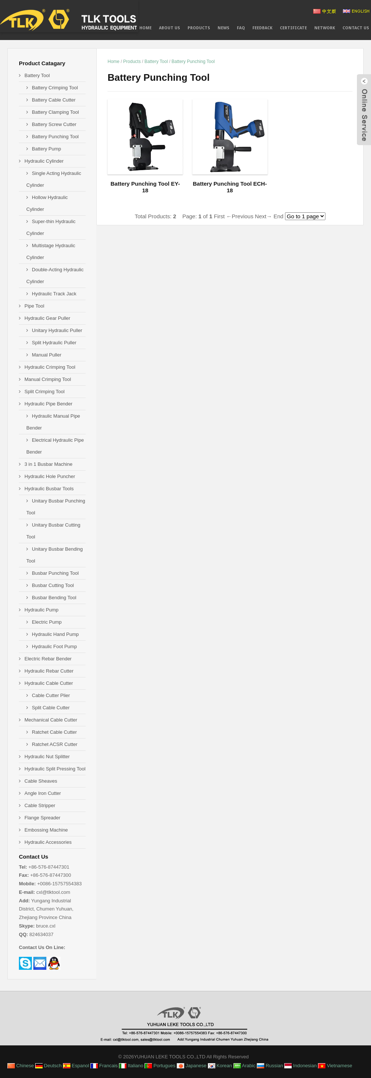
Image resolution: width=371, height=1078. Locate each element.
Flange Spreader (42, 817)
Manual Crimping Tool (47, 379)
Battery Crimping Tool (55, 87)
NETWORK (324, 28)
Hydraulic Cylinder (43, 161)
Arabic (244, 1065)
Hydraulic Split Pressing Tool (55, 769)
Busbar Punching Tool (55, 573)
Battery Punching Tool (193, 61)
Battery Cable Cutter (54, 100)
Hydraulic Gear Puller (47, 318)
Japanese (191, 1065)
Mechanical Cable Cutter (50, 720)
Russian (270, 1065)
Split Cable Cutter (51, 707)
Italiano (131, 1065)
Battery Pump (46, 149)
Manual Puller (47, 355)
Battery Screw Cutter (54, 124)
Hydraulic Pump (41, 610)
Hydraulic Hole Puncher (49, 476)
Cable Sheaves (40, 781)
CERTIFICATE (293, 28)
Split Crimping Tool (44, 391)
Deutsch (48, 1065)
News (223, 28)
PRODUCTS (199, 28)
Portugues (160, 1065)
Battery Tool (156, 61)
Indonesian (300, 1065)
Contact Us (355, 28)
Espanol (76, 1065)
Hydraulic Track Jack (54, 293)
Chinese (20, 1065)
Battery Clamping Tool (55, 112)
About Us (169, 28)
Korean (220, 1065)
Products (131, 61)
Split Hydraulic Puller (54, 342)
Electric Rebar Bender (48, 658)
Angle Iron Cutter (42, 793)
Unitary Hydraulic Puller (57, 330)
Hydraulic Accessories (48, 842)
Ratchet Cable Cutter (54, 732)
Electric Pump (47, 622)
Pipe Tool (34, 306)
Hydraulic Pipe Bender (48, 404)
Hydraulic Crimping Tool (49, 367)
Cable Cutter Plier (51, 695)
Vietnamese (335, 1065)
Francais (103, 1065)
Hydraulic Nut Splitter (47, 756)
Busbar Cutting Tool (53, 585)
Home (145, 28)
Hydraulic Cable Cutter (48, 683)
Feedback (262, 28)
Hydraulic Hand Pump (55, 634)
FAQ (241, 28)
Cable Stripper (39, 805)
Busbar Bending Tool (54, 597)
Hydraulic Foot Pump (54, 646)
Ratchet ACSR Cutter (54, 744)
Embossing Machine (46, 830)
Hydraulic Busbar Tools (49, 488)
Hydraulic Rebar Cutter (48, 671)
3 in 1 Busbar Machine (48, 464)
